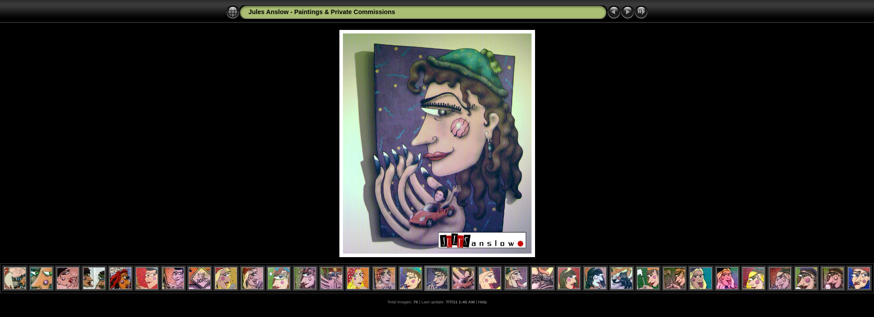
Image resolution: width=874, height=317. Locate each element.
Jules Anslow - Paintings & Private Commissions (321, 11)
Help (482, 301)
